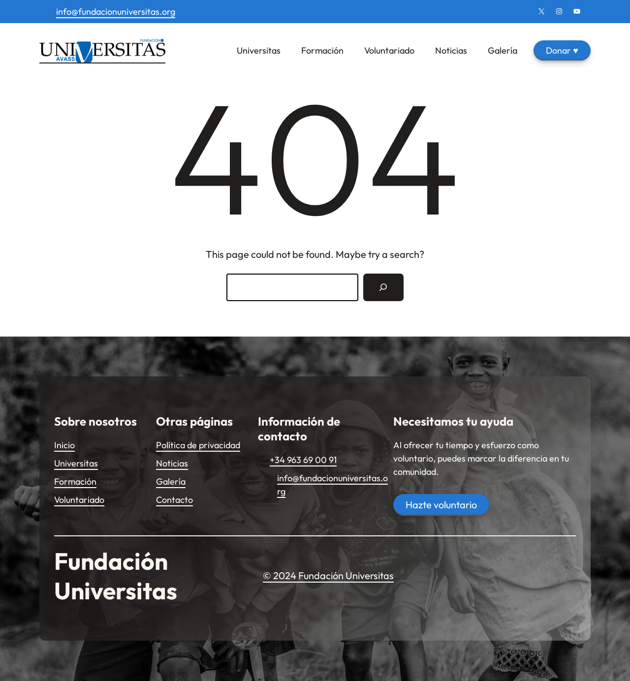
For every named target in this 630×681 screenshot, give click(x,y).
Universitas (76, 463)
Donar (562, 50)
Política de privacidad (198, 445)
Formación (75, 481)
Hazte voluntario (441, 504)
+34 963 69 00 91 (303, 459)
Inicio (64, 445)
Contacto (174, 499)
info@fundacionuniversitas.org (115, 11)
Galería (171, 481)
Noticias (172, 463)
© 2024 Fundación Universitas (328, 575)
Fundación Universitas (115, 575)
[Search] (383, 287)
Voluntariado (79, 499)
